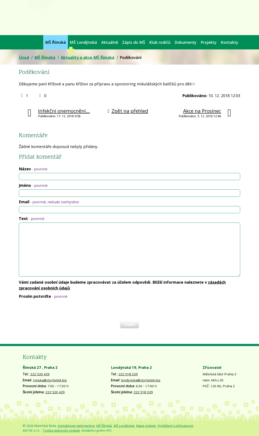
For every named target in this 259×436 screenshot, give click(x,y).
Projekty (209, 42)
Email (49, 201)
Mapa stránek (146, 426)
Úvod (21, 42)
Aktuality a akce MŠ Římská (87, 57)
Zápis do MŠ (133, 42)
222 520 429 (40, 374)
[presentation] (52, 309)
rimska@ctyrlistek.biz (50, 380)
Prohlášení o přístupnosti (175, 426)
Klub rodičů (159, 42)
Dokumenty (185, 42)
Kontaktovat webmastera (76, 426)
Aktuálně (109, 42)
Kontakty (229, 42)
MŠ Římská (55, 42)
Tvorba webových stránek (61, 430)
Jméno (33, 185)
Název (33, 168)
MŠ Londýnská (83, 42)
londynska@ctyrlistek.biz (140, 380)
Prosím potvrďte (43, 296)
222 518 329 (128, 374)
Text (31, 218)
